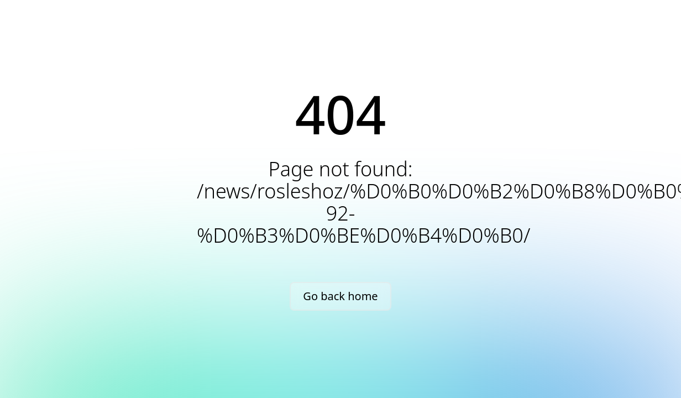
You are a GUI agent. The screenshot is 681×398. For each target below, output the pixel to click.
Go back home (340, 296)
